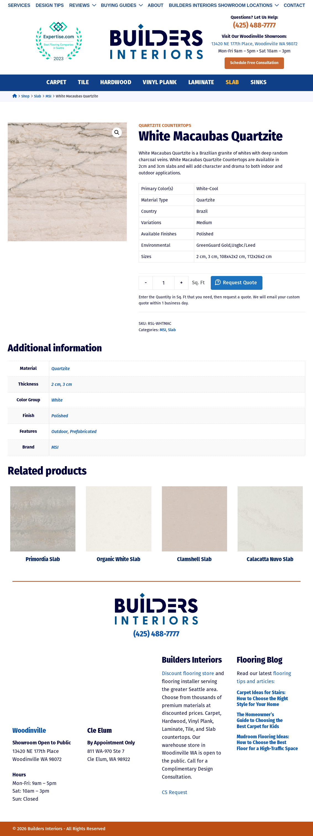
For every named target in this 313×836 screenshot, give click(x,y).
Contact (294, 5)
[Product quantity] (163, 283)
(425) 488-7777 (254, 26)
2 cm (56, 384)
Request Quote (240, 283)
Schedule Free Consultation (254, 63)
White (56, 400)
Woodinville (29, 731)
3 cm (67, 384)
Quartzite (60, 368)
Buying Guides (121, 5)
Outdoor (59, 431)
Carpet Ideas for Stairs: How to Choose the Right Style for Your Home (262, 698)
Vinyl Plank (160, 82)
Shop (25, 96)
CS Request (174, 792)
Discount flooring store (188, 673)
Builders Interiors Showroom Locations (223, 5)
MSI (48, 96)
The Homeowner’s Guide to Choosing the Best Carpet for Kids (260, 720)
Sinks (259, 82)
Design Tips (50, 5)
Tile (83, 82)
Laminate (201, 82)
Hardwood (115, 82)
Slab (232, 82)
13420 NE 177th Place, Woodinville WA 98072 (254, 43)
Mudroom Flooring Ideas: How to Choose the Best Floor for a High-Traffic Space (267, 743)
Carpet (56, 82)
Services (19, 5)
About (156, 5)
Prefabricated (83, 431)
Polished (59, 415)
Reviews (82, 5)
